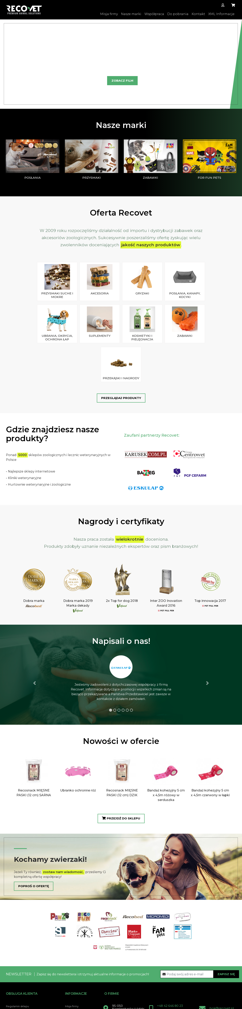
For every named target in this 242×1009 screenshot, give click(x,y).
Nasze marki (131, 14)
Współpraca (154, 14)
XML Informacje (221, 14)
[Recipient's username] (199, 926)
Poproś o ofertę (33, 838)
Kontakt (198, 14)
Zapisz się (226, 926)
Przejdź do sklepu (121, 771)
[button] (7, 64)
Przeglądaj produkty (121, 351)
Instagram (182, 983)
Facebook (154, 983)
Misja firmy (109, 14)
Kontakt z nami (122, 983)
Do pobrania (177, 14)
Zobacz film (122, 81)
